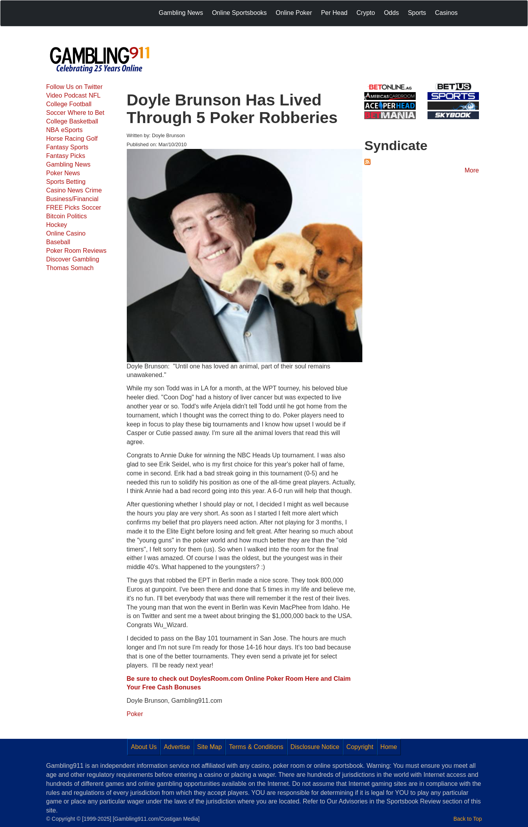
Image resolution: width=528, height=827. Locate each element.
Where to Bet (86, 112)
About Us (144, 747)
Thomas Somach (70, 268)
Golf (91, 138)
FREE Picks (63, 207)
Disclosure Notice (314, 747)
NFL (94, 95)
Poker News (63, 173)
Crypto (365, 12)
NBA (52, 130)
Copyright (359, 747)
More (472, 170)
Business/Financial (72, 199)
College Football (69, 104)
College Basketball (72, 121)
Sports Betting (66, 181)
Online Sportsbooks (239, 12)
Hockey (56, 224)
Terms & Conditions (256, 747)
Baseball (58, 242)
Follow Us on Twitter (74, 86)
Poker (135, 714)
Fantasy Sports (67, 147)
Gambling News (181, 12)
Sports (417, 12)
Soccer (56, 112)
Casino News (64, 190)
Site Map (209, 747)
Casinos (446, 12)
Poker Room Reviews (76, 250)
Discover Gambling (72, 259)
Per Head (334, 12)
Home (388, 747)
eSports (71, 130)
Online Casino (66, 233)
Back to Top (467, 819)
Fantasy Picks (66, 155)
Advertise (177, 747)
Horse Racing (65, 138)
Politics (77, 216)
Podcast (75, 95)
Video (54, 95)
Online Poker (294, 12)
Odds (391, 12)
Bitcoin (55, 216)
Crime (93, 190)
